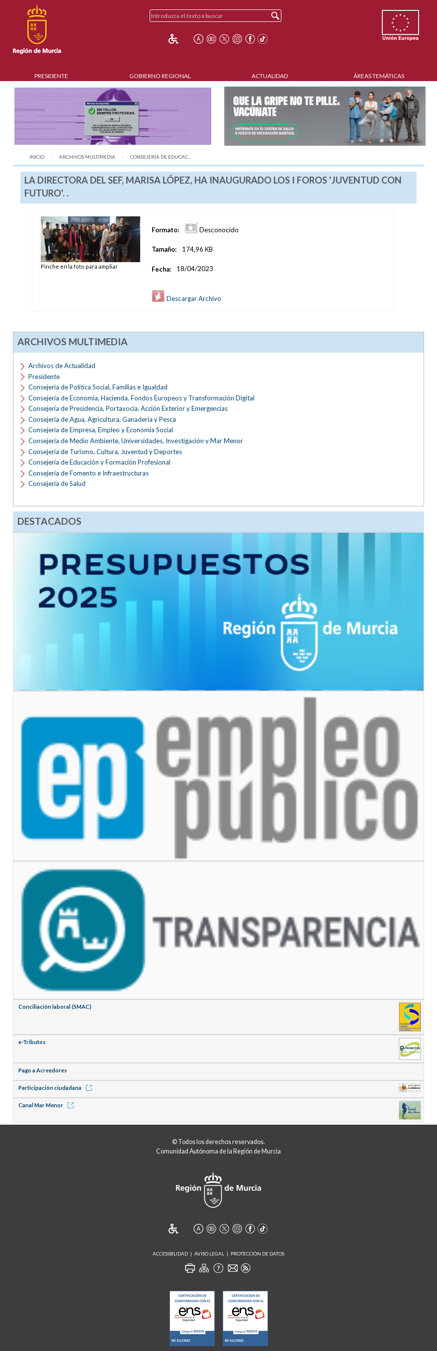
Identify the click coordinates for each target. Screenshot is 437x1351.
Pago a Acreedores (42, 1070)
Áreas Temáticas (378, 76)
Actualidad (270, 76)
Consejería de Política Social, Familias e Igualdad (98, 387)
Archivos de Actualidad (61, 366)
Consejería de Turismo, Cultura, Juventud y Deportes (105, 452)
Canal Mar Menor (47, 1105)
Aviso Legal (209, 1253)
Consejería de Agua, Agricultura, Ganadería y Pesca (102, 419)
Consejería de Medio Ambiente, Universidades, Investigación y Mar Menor (135, 441)
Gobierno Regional (160, 76)
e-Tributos (32, 1042)
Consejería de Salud (57, 483)
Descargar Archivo (186, 298)
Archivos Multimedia (87, 157)
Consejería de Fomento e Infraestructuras (88, 473)
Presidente (51, 76)
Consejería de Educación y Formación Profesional (99, 462)
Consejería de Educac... (160, 157)
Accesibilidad (170, 1253)
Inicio (36, 157)
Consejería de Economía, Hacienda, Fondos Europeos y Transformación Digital (141, 398)
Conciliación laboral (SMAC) (54, 1006)
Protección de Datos (257, 1253)
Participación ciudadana (56, 1087)
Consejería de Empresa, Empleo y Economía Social (100, 430)
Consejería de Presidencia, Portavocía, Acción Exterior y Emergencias (128, 408)
